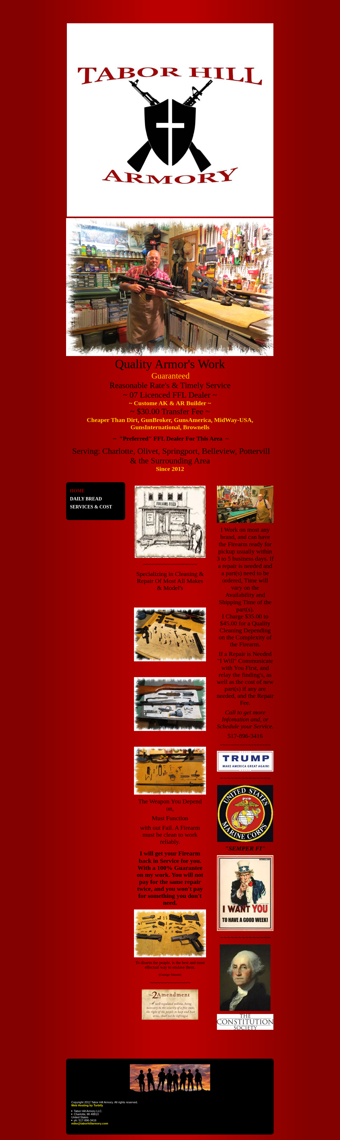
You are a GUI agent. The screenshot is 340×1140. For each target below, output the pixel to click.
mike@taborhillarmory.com (89, 1123)
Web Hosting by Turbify (87, 1105)
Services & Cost (91, 506)
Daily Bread (86, 498)
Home (77, 490)
